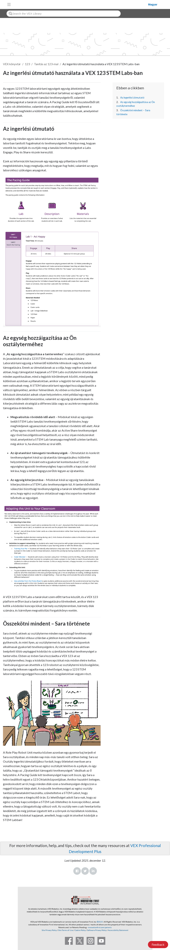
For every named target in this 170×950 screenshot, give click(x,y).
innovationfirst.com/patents (100, 927)
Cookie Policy (80, 930)
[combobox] (64, 13)
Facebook (77, 871)
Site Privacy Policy (49, 930)
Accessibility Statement (118, 930)
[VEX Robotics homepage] (80, 4)
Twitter (85, 871)
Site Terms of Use (65, 930)
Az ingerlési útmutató (132, 97)
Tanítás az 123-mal (46, 64)
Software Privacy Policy (96, 930)
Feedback (158, 944)
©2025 (100, 922)
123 (27, 64)
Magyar (152, 4)
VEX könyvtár (12, 64)
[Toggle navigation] (8, 4)
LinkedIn (93, 871)
